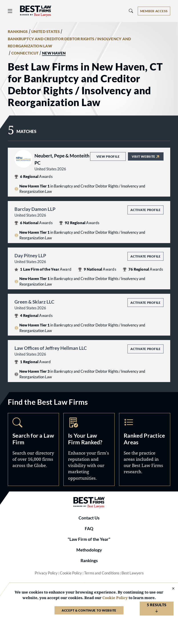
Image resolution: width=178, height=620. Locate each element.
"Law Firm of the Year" (89, 539)
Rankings (89, 560)
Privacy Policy (46, 573)
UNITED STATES (45, 31)
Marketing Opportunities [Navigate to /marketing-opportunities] (89, 449)
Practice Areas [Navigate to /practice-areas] (144, 449)
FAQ (89, 528)
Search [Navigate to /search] (33, 449)
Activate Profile (145, 210)
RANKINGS (18, 31)
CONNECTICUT (24, 53)
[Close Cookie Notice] (170, 588)
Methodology (89, 550)
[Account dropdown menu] (154, 11)
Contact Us (89, 517)
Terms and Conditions (101, 573)
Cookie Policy (71, 573)
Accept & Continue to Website (89, 610)
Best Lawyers (132, 573)
